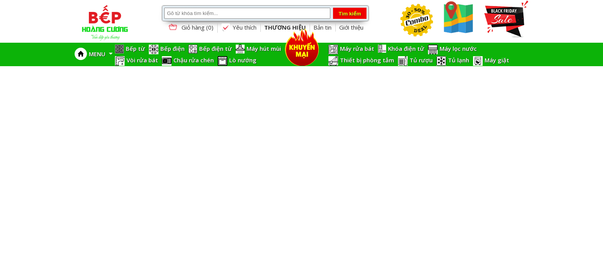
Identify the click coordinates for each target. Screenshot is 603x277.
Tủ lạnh (458, 60)
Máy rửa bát (357, 48)
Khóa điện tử (406, 48)
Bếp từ (135, 48)
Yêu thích (239, 27)
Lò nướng (243, 60)
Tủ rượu (421, 60)
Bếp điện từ (215, 48)
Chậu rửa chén (193, 60)
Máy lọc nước (458, 48)
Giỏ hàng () (190, 28)
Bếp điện (172, 48)
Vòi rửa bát (142, 60)
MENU (101, 54)
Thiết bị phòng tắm (367, 60)
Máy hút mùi (264, 48)
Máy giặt (497, 60)
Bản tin (322, 27)
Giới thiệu (351, 27)
